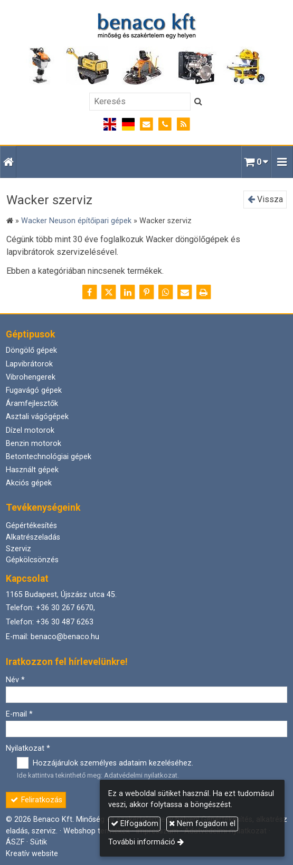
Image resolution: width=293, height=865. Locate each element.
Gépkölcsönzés (32, 559)
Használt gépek (32, 469)
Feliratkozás (36, 800)
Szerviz (18, 548)
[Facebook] (89, 292)
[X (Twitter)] (108, 292)
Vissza (265, 199)
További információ (141, 842)
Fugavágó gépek (34, 390)
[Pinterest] (146, 292)
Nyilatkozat (28, 748)
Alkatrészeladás (33, 537)
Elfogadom (134, 823)
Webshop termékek (96, 831)
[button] (282, 162)
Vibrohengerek (30, 377)
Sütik (38, 842)
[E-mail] (146, 124)
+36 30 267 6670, (65, 607)
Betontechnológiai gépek (48, 456)
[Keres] (198, 101)
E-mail (19, 714)
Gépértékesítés (31, 525)
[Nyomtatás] (203, 292)
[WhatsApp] (165, 292)
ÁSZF (15, 842)
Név (15, 679)
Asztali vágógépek (37, 416)
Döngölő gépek (31, 350)
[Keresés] (140, 102)
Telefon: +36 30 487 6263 (49, 622)
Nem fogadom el (202, 823)
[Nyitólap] (146, 49)
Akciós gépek (29, 483)
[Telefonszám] (165, 124)
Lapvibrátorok (29, 364)
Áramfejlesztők (32, 403)
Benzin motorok (33, 443)
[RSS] (183, 124)
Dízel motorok (30, 430)
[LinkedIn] (127, 292)
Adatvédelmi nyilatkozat (140, 775)
